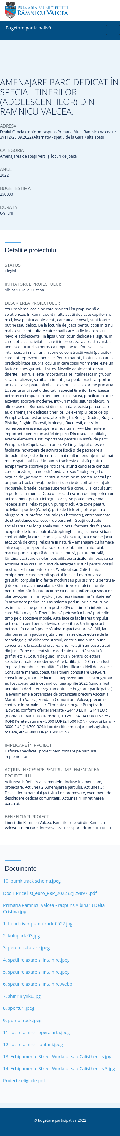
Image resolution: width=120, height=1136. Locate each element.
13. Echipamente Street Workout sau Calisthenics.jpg (57, 1056)
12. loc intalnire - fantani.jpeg (33, 1044)
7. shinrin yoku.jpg (22, 996)
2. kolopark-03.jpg (21, 936)
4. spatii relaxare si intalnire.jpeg (36, 960)
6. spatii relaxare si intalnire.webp (37, 984)
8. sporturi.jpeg (18, 1008)
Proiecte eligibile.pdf (24, 1080)
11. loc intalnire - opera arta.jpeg (36, 1032)
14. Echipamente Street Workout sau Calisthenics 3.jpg (59, 1068)
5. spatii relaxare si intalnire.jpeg (36, 972)
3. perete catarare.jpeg (26, 948)
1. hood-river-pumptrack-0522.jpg (37, 924)
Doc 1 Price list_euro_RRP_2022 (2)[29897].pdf (50, 893)
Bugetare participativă (28, 26)
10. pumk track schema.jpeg (32, 881)
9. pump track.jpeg (22, 1020)
